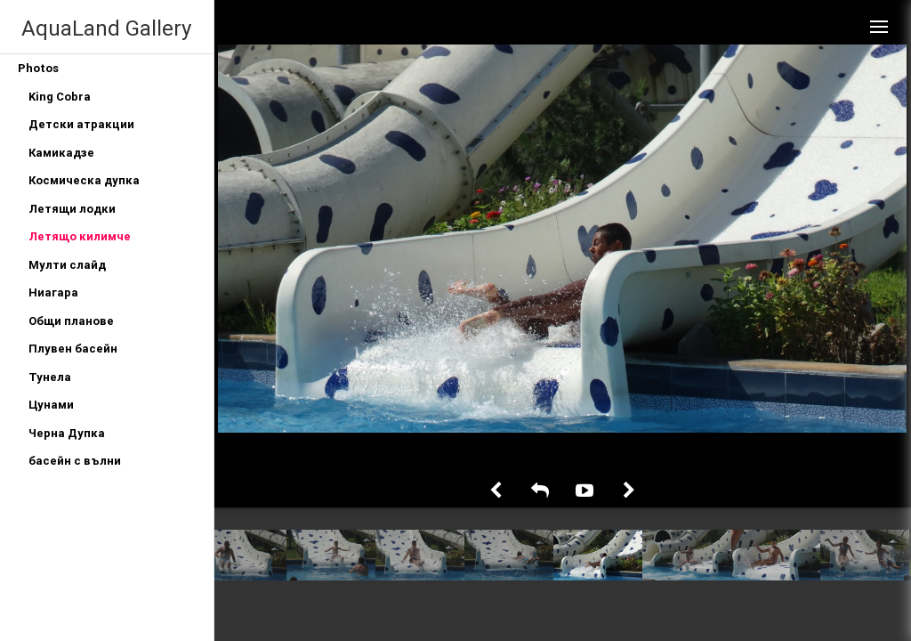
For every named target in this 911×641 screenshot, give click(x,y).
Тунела (49, 377)
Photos (38, 68)
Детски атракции (81, 124)
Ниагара (53, 292)
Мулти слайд (67, 264)
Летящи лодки (72, 208)
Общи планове (71, 321)
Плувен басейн (72, 348)
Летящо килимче (79, 236)
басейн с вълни (74, 460)
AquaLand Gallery (106, 28)
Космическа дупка (84, 180)
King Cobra (59, 96)
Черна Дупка (66, 433)
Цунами (51, 404)
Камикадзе (61, 152)
